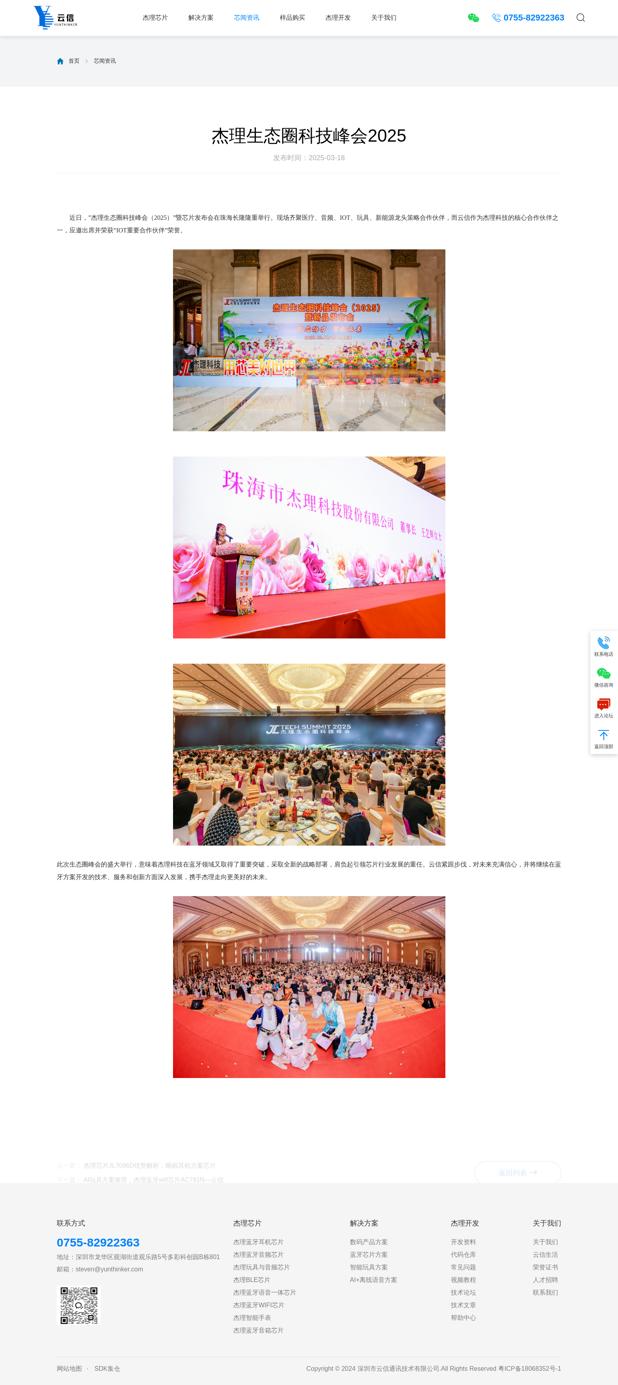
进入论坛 (604, 707)
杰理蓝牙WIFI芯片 (259, 1305)
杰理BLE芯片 (251, 1279)
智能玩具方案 (369, 1267)
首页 (74, 61)
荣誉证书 (545, 1267)
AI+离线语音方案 (373, 1279)
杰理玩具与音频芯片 (261, 1267)
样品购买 (292, 17)
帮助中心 (463, 1317)
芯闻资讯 (246, 17)
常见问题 (463, 1267)
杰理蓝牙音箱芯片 (258, 1330)
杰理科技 (495, 217)
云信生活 (545, 1254)
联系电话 (604, 646)
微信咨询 (604, 677)
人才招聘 (545, 1279)
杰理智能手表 (252, 1317)
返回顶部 (604, 738)
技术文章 (463, 1305)
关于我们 (383, 17)
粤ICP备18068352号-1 (529, 1368)
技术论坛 (463, 1292)
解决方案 (201, 17)
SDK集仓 (107, 1368)
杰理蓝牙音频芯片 (258, 1254)
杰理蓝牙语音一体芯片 (264, 1292)
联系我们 (545, 1292)
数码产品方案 (369, 1242)
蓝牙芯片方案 (369, 1254)
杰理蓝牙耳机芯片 (258, 1242)
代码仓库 (463, 1254)
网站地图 (69, 1368)
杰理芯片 (155, 17)
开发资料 (463, 1242)
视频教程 (463, 1279)
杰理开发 (338, 17)
